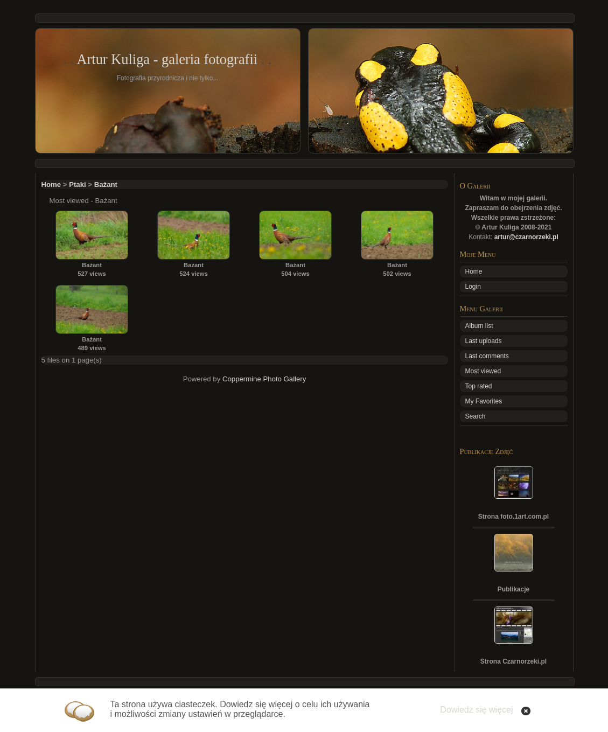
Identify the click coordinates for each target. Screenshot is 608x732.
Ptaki (77, 184)
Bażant (105, 184)
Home (51, 184)
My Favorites (483, 401)
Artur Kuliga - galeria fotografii (166, 59)
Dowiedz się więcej (476, 709)
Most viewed (483, 371)
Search (475, 416)
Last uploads (483, 341)
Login (473, 286)
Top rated (478, 386)
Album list (479, 326)
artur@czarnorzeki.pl (526, 237)
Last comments (487, 356)
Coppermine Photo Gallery (264, 379)
